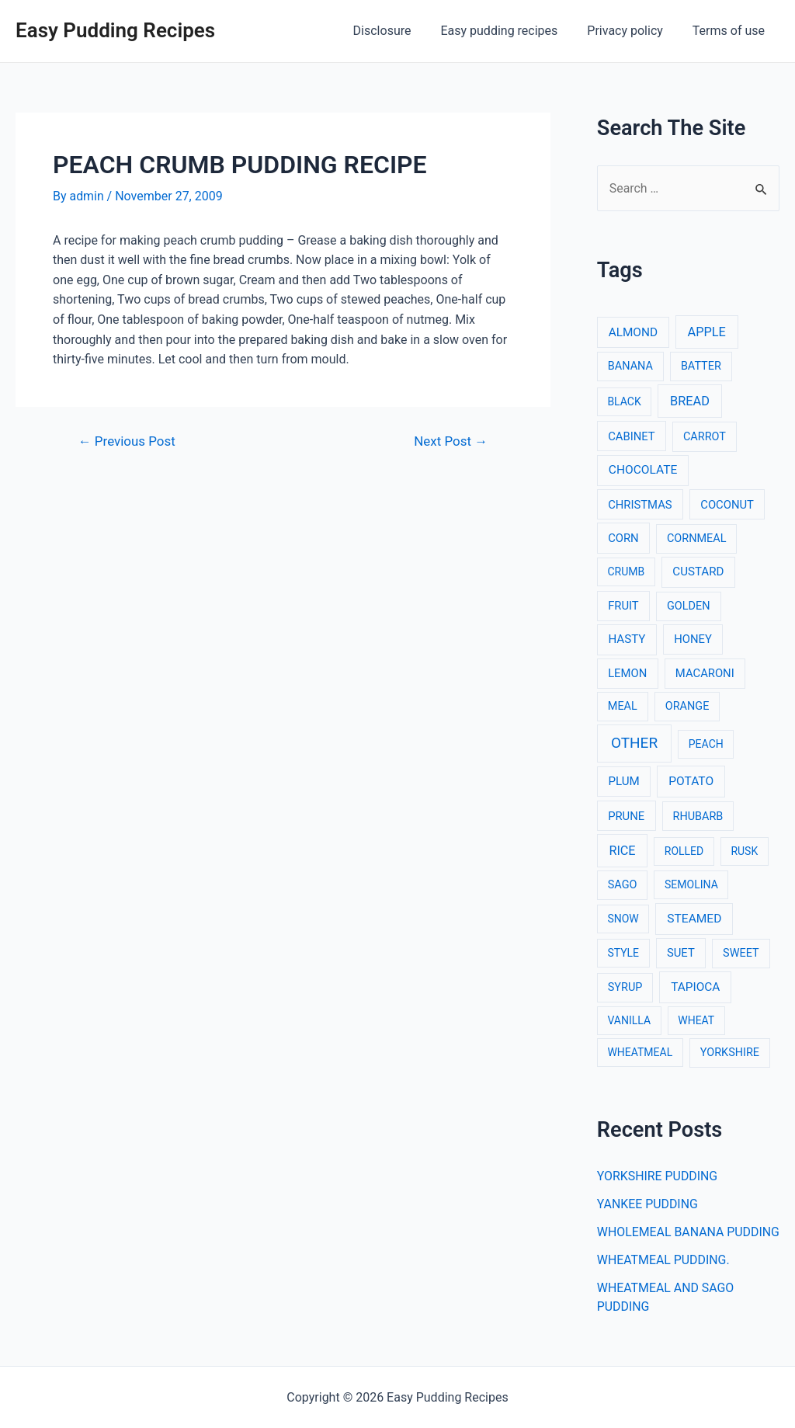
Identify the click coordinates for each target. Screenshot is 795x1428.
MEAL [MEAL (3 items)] (622, 706)
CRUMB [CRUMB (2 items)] (625, 571)
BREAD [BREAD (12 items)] (690, 401)
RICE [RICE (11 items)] (622, 850)
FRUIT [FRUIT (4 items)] (623, 606)
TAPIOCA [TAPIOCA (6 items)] (695, 987)
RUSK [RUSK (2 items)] (744, 851)
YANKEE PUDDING (648, 1204)
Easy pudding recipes (510, 30)
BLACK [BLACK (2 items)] (624, 401)
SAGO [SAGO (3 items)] (622, 884)
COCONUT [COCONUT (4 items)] (727, 505)
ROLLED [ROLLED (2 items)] (684, 851)
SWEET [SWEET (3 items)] (741, 954)
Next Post (450, 441)
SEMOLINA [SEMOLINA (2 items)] (691, 884)
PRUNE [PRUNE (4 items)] (626, 816)
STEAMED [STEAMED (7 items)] (694, 919)
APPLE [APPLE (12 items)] (707, 332)
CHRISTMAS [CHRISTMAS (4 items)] (640, 505)
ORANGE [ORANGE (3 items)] (687, 706)
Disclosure (399, 30)
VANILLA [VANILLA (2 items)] (629, 1020)
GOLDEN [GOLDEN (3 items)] (688, 606)
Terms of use (731, 30)
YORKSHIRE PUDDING (658, 1176)
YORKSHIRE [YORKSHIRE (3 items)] (729, 1052)
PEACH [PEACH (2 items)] (706, 744)
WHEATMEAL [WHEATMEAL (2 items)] (639, 1052)
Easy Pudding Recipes (115, 30)
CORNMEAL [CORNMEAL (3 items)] (697, 538)
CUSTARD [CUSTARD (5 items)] (698, 571)
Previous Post (127, 441)
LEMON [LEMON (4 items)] (627, 673)
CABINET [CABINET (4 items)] (631, 436)
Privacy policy (632, 30)
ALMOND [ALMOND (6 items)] (633, 332)
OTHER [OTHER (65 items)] (634, 743)
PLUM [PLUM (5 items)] (623, 781)
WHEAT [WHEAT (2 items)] (696, 1020)
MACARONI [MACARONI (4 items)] (704, 673)
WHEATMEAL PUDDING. (664, 1278)
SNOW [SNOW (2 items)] (622, 918)
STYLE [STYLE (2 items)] (623, 953)
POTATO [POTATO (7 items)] (690, 781)
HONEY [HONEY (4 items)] (693, 640)
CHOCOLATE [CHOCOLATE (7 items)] (643, 470)
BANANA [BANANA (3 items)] (630, 367)
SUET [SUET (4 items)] (681, 954)
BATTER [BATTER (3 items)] (701, 367)
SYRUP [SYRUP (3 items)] (625, 987)
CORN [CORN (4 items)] (623, 538)
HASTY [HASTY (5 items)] (626, 640)
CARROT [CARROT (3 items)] (704, 436)
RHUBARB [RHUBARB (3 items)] (698, 816)
